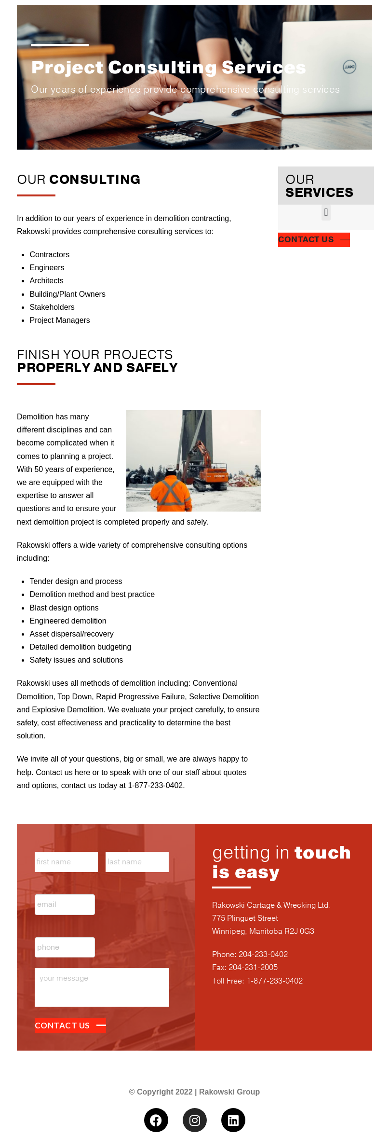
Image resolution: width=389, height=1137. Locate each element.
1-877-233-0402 (274, 981)
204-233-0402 (263, 954)
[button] (326, 213)
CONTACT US (306, 239)
